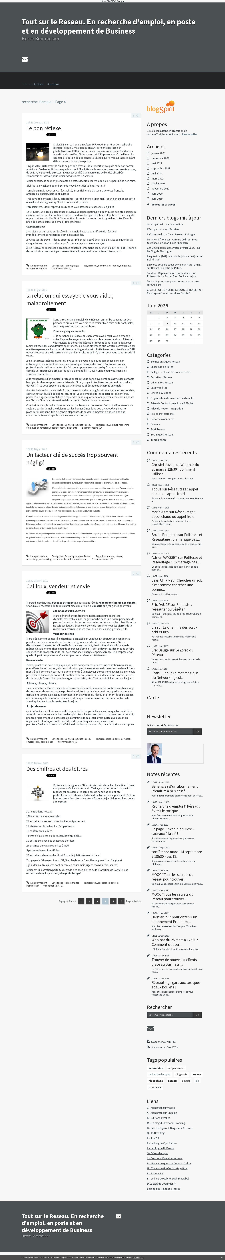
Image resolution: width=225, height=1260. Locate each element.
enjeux (197, 1074)
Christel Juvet (163, 464)
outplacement (57, 427)
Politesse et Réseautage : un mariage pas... (177, 537)
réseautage (32, 559)
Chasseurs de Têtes (162, 367)
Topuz (156, 489)
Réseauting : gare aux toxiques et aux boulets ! (176, 985)
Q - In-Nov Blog (156, 1133)
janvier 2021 (158, 183)
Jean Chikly (161, 580)
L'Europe (152, 229)
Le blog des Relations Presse (163, 1188)
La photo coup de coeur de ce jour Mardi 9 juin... (174, 264)
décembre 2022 (160, 158)
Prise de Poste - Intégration (167, 408)
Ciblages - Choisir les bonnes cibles (170, 372)
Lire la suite (189, 134)
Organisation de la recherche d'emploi (172, 398)
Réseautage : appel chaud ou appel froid (175, 491)
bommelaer (104, 265)
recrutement (81, 559)
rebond (115, 265)
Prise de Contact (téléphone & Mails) (172, 403)
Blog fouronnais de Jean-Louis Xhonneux (172, 241)
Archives (39, 84)
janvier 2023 (158, 153)
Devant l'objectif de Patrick (166, 268)
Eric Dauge (160, 650)
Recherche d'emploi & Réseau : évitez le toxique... (176, 808)
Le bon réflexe (43, 128)
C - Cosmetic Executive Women (165, 1158)
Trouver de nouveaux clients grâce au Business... (174, 962)
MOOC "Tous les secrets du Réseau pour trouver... (172, 896)
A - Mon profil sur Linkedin (162, 1113)
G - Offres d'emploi (157, 1153)
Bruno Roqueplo (165, 534)
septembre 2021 (161, 168)
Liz (154, 627)
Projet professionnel (162, 413)
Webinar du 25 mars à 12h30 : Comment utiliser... (175, 469)
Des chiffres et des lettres (57, 768)
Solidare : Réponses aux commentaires (169, 273)
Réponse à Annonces (162, 419)
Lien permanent (36, 265)
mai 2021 (157, 173)
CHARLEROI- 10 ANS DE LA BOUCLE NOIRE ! (172, 290)
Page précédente (67, 901)
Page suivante (133, 901)
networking (45, 559)
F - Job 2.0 (153, 1138)
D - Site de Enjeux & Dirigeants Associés (170, 1128)
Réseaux (155, 424)
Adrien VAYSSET (164, 557)
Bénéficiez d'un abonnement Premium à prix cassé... (175, 788)
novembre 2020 (160, 188)
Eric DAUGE (161, 604)
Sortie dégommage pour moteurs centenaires (173, 281)
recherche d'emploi (36, 268)
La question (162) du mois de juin (166, 256)
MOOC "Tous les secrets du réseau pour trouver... (172, 877)
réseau (93, 265)
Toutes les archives (163, 204)
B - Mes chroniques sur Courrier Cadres (169, 1163)
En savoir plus (138, 1257)
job (197, 1081)
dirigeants (125, 265)
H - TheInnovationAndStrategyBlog (167, 1168)
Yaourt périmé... (156, 224)
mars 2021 (158, 178)
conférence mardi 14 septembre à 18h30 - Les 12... (177, 854)
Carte (153, 697)
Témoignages (72, 265)
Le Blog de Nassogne (159, 251)
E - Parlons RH (155, 1173)
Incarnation (176, 224)
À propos (53, 84)
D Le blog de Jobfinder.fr (161, 1183)
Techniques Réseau (162, 434)
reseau (172, 1081)
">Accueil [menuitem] (28, 79)
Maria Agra (160, 511)
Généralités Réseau (162, 382)
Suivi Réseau (158, 429)
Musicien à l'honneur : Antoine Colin (167, 239)
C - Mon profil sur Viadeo (161, 1107)
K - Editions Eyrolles (158, 1118)
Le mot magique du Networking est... (175, 675)
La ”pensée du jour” (158, 234)
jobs (37, 741)
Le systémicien (170, 229)
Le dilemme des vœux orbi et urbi (174, 629)
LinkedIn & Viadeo (161, 393)
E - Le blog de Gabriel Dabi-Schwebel (168, 1178)
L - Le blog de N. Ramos (160, 1148)
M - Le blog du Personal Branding (166, 1123)
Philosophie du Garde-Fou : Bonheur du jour (172, 276)
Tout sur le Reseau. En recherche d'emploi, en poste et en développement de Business (108, 26)
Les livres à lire (159, 387)
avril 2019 (157, 198)
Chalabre (156, 284)
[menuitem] (40, 84)
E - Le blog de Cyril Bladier (162, 1143)
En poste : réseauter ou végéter (172, 607)
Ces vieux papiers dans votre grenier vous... (171, 248)
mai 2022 (157, 163)
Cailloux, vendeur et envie (58, 586)
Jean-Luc (159, 672)
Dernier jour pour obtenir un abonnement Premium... (174, 919)
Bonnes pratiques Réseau (78, 424)
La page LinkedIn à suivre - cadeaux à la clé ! (173, 831)
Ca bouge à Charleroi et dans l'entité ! (168, 293)
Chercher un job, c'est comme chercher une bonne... (177, 585)
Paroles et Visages (184, 234)
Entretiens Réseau (161, 377)
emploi (114, 424)
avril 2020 (157, 193)
